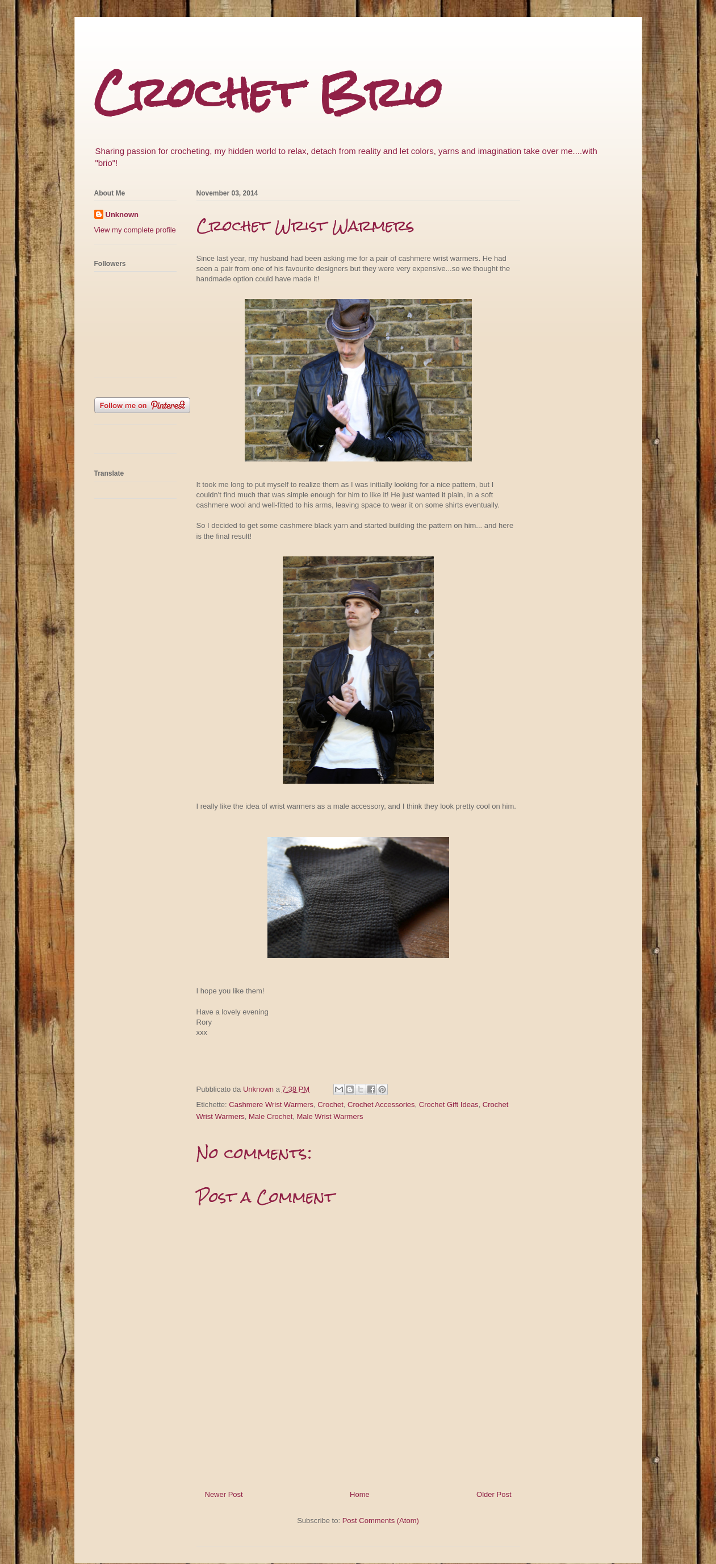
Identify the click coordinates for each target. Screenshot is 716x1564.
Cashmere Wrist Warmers (271, 1104)
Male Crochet (270, 1116)
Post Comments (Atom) (380, 1520)
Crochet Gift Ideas (449, 1104)
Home (360, 1494)
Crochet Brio (268, 92)
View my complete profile (135, 230)
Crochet (330, 1104)
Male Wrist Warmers (330, 1116)
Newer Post (224, 1494)
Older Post (493, 1494)
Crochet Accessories (381, 1104)
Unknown (122, 214)
